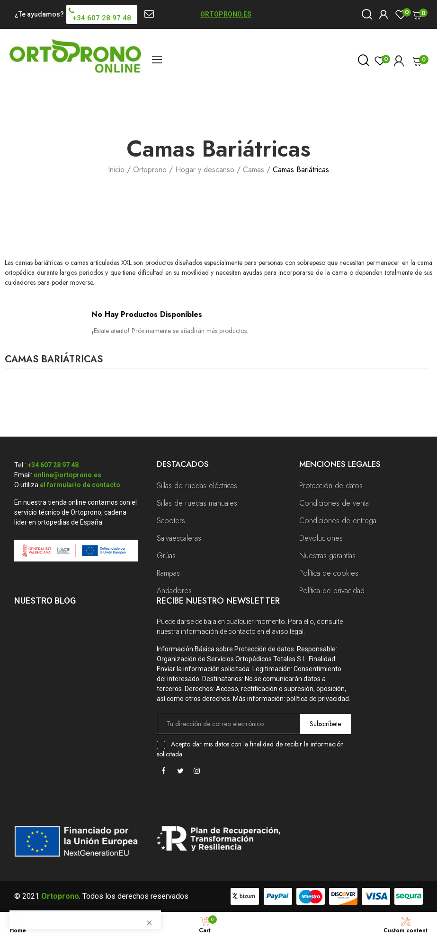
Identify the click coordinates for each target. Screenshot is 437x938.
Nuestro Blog (45, 600)
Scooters (171, 520)
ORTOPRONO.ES (225, 14)
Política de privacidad (332, 590)
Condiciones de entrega (337, 520)
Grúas (166, 555)
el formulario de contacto (80, 485)
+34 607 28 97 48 (53, 465)
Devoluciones (321, 538)
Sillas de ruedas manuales (197, 503)
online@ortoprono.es (67, 475)
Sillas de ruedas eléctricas (197, 485)
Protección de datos (331, 485)
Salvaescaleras (179, 538)
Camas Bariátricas (54, 360)
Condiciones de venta (334, 503)
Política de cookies (328, 573)
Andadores (174, 590)
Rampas (168, 573)
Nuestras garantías (327, 555)
